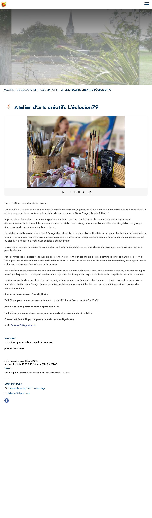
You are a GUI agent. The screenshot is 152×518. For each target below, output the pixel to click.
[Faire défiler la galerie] (63, 192)
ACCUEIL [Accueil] (9, 90)
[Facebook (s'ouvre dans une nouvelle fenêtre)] (6, 401)
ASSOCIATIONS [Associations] (49, 90)
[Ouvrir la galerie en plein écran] (89, 192)
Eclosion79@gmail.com (23, 325)
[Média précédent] (70, 192)
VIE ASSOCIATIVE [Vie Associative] (27, 90)
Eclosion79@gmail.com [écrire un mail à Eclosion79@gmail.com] (19, 393)
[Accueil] (3, 4)
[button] (8, 107)
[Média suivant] (83, 192)
